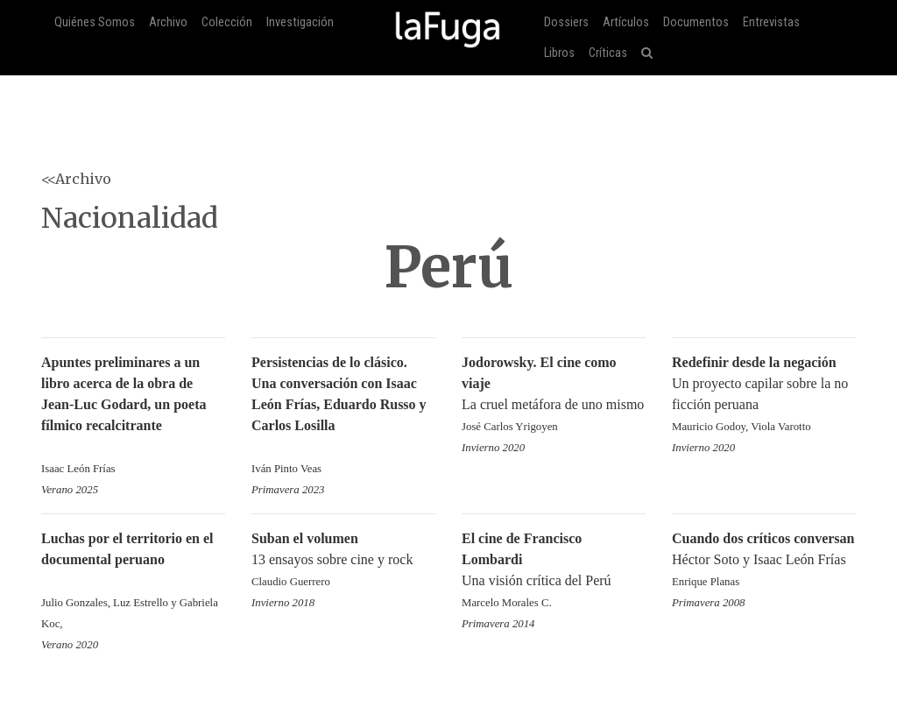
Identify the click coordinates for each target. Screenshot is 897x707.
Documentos (696, 22)
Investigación (300, 22)
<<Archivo (76, 178)
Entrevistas (771, 22)
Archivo (168, 22)
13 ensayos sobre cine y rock (343, 561)
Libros (559, 53)
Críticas (608, 53)
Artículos (626, 22)
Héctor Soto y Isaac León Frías (764, 561)
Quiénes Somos (94, 22)
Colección (226, 22)
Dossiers (566, 22)
